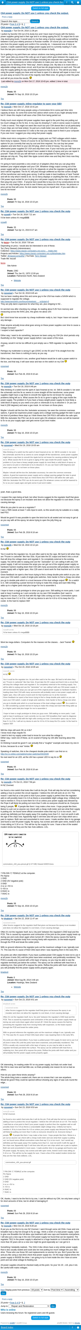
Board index (7, 1327)
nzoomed (8, 293)
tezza (6, 242)
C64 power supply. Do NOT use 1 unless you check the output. (39, 2)
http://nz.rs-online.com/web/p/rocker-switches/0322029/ (25, 754)
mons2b (7, 31)
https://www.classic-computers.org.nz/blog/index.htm (42, 253)
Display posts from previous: (24, 1290)
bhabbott (8, 918)
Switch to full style (40, 8)
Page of (15, 24)
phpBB (12, 1323)
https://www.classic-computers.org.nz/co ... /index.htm (33, 251)
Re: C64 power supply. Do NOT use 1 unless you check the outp (35, 211)
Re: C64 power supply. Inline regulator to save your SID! (31, 103)
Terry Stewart (41, 256)
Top (2, 99)
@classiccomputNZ (16, 256)
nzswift (7, 214)
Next (3, 1290)
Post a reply (7, 17)
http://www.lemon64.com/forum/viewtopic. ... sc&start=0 (25, 301)
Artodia (77, 1323)
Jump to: (4, 1306)
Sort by (53, 1290)
